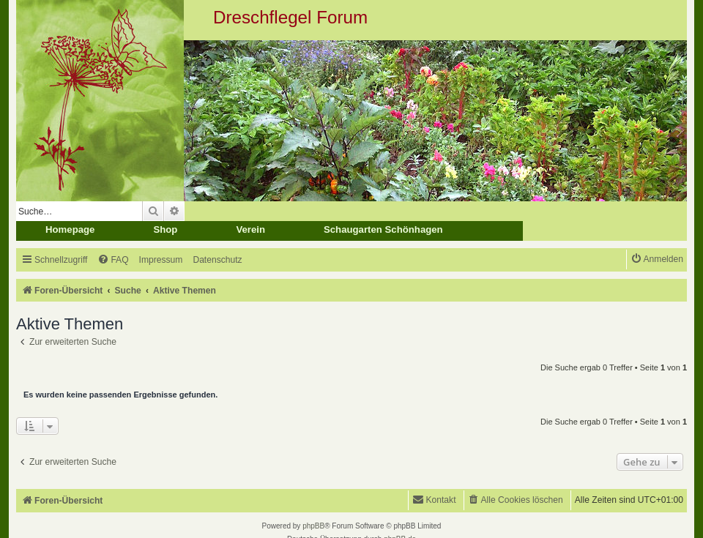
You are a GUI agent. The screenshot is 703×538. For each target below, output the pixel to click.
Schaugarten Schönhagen (383, 229)
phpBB (313, 526)
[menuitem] (112, 260)
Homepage (69, 229)
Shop (165, 229)
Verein (250, 229)
